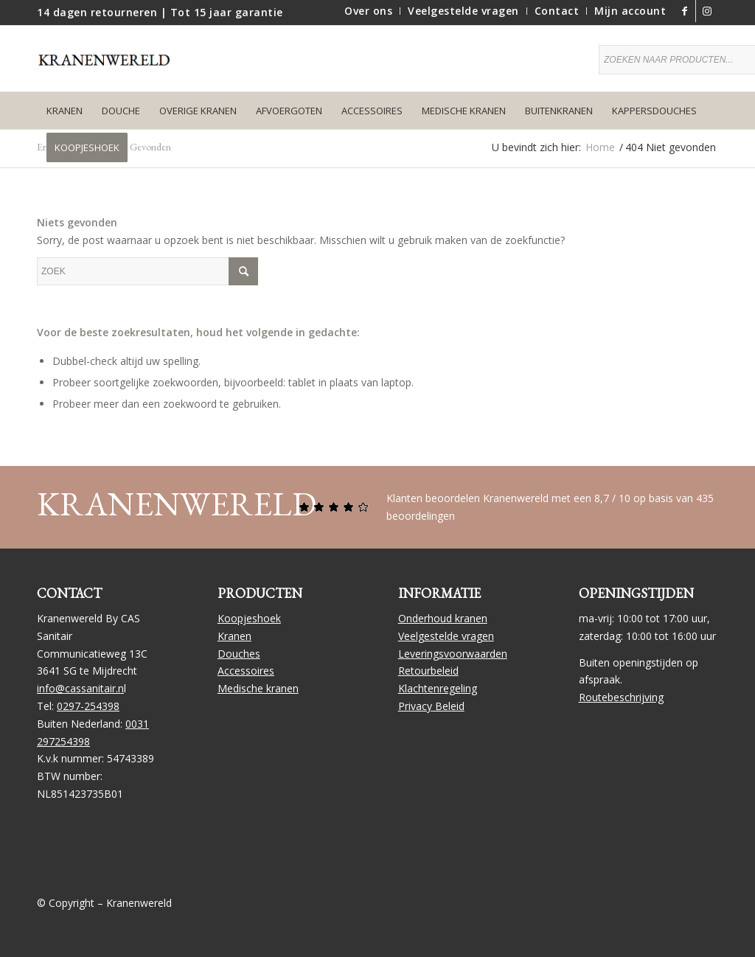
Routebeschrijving (621, 697)
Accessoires (246, 671)
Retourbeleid (428, 671)
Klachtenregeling (437, 688)
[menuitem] (368, 11)
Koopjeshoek (249, 618)
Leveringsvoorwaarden (452, 654)
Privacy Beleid (431, 706)
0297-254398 (88, 706)
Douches (239, 654)
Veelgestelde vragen (446, 636)
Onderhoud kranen (442, 618)
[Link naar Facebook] (684, 11)
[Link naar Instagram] (707, 11)
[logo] (110, 69)
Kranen (234, 636)
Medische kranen (258, 688)
